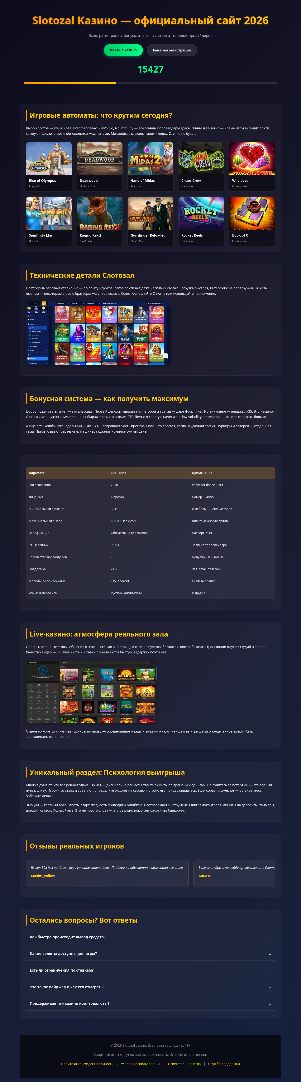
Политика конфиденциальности (87, 1063)
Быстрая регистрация (172, 50)
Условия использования (140, 1063)
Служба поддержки (224, 1063)
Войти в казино (123, 50)
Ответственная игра (184, 1063)
